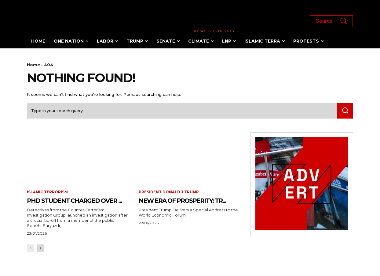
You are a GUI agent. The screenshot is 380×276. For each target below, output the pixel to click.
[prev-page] (31, 258)
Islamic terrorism (47, 193)
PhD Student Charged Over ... (77, 205)
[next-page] (40, 258)
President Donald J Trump (169, 193)
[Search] (345, 111)
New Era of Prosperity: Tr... (173, 205)
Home (33, 64)
